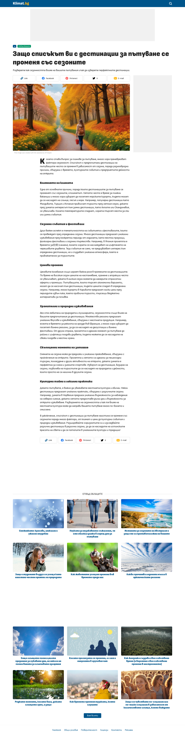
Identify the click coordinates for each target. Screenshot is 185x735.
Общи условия (71, 730)
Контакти (116, 730)
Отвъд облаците (24, 46)
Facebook (56, 730)
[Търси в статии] (170, 4)
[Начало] (21, 5)
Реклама (129, 730)
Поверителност (89, 730)
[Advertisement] (92, 25)
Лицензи (104, 730)
